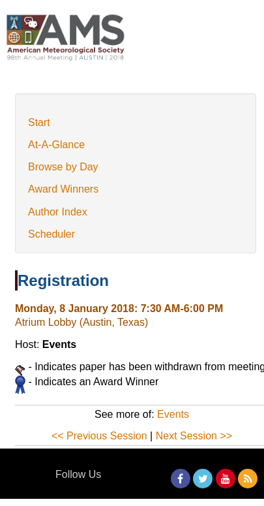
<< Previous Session (99, 435)
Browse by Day (63, 166)
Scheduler (51, 234)
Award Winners (63, 189)
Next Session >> (194, 435)
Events (173, 414)
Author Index (57, 211)
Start (39, 122)
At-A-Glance (56, 144)
